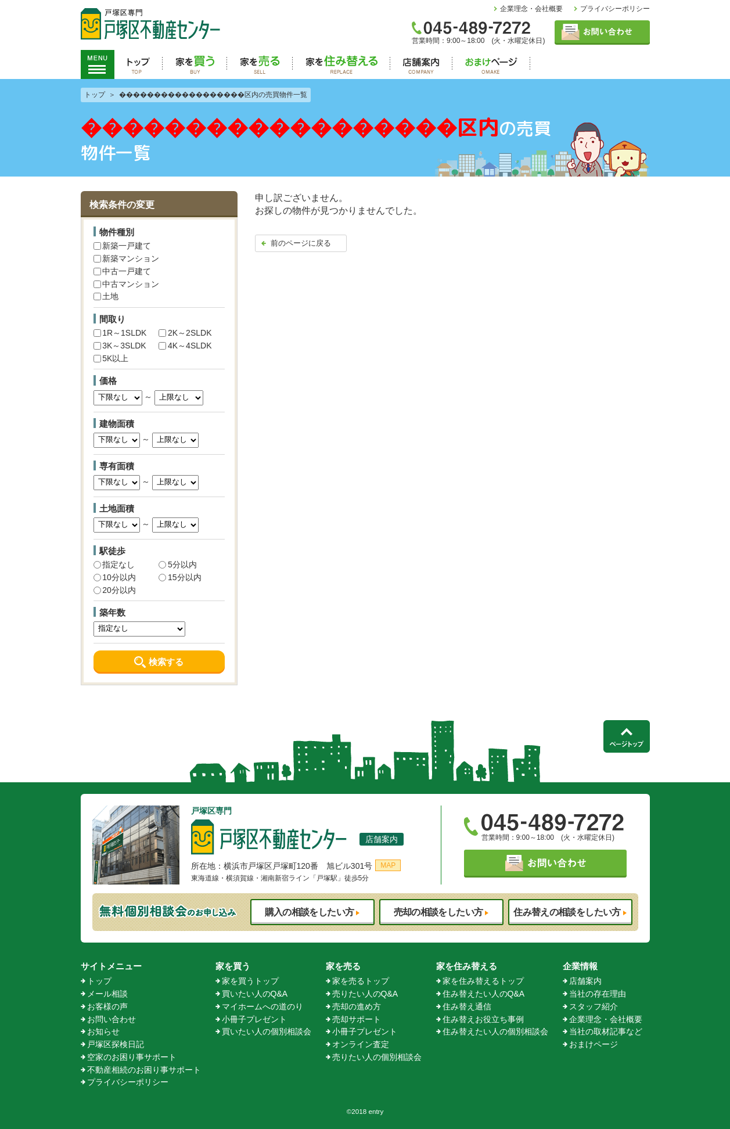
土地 (106, 296)
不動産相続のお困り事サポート (144, 1069)
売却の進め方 (356, 1006)
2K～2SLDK (185, 332)
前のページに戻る (301, 243)
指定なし (114, 564)
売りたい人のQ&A (365, 993)
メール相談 (107, 993)
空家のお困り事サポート (132, 1057)
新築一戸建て (123, 245)
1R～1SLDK (120, 332)
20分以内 (115, 590)
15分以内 (180, 577)
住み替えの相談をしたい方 (566, 912)
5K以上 (111, 358)
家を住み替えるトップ (483, 981)
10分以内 (115, 577)
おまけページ (593, 1044)
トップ (99, 981)
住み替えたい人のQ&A (484, 993)
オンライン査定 (360, 1044)
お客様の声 (107, 1006)
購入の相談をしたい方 (309, 912)
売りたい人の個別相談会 (377, 1057)
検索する (166, 662)
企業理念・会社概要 (531, 9)
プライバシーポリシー (615, 9)
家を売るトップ (360, 981)
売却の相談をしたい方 (438, 912)
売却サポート (356, 1019)
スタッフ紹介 (593, 1006)
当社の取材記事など (605, 1031)
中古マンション (127, 284)
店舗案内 (381, 839)
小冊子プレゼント (254, 1019)
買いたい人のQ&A (255, 993)
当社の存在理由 (597, 993)
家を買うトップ (250, 981)
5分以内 (177, 564)
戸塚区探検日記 (115, 1044)
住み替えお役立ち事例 (483, 1019)
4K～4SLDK (185, 345)
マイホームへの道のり (262, 1006)
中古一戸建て (123, 271)
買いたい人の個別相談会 (266, 1031)
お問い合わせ (111, 1019)
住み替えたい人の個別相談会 (495, 1031)
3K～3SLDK (120, 345)
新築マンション (127, 258)
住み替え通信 (467, 1006)
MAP (387, 865)
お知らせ (103, 1031)
